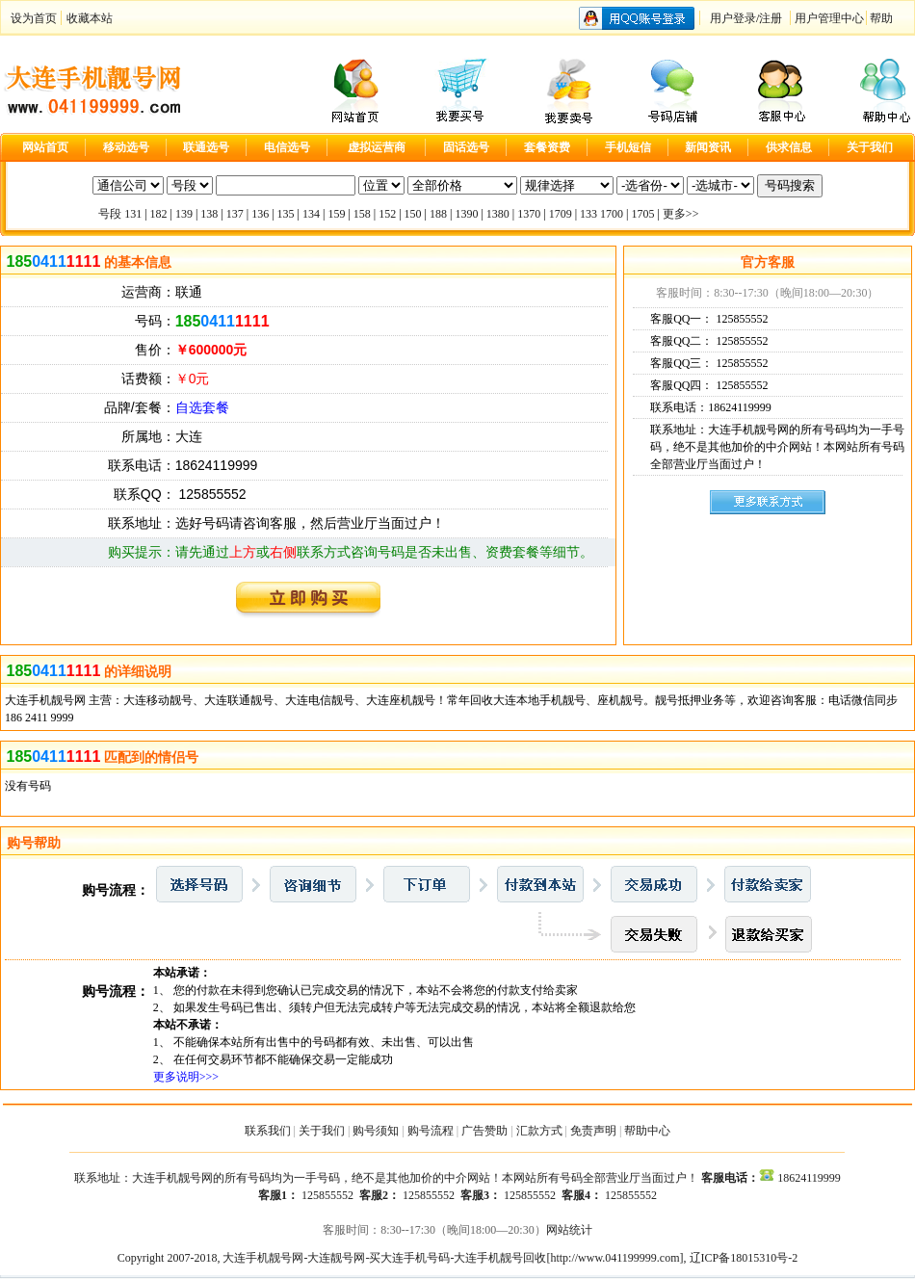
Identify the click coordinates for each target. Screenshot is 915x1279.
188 (438, 214)
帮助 (881, 18)
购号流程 (430, 1130)
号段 (109, 214)
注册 (770, 18)
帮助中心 (647, 1130)
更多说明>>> (186, 1076)
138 (209, 214)
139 (184, 214)
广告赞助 (484, 1130)
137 (235, 214)
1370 (528, 214)
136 (260, 214)
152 (387, 214)
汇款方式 (539, 1130)
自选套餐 (202, 407)
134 (311, 214)
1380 (498, 214)
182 (159, 214)
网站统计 (569, 1230)
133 (588, 214)
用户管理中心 (829, 18)
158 (362, 214)
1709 (560, 214)
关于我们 (322, 1130)
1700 (611, 214)
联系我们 (268, 1130)
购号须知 (376, 1130)
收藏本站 (89, 18)
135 (286, 214)
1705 (642, 214)
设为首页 (34, 18)
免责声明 (593, 1130)
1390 (466, 214)
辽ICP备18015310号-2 (744, 1258)
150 (413, 214)
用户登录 (733, 18)
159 (336, 214)
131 (133, 214)
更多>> (681, 214)
